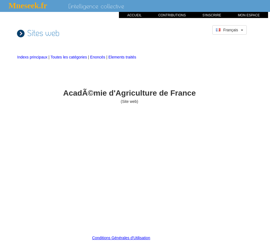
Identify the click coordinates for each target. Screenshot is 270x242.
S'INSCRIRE (211, 15)
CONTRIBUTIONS (172, 15)
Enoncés (98, 57)
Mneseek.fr (28, 5)
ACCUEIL (134, 15)
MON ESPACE (249, 15)
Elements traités (122, 57)
